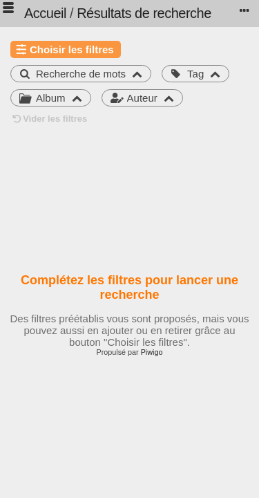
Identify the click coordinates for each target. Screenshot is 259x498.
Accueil (45, 13)
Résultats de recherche (144, 13)
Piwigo (152, 352)
